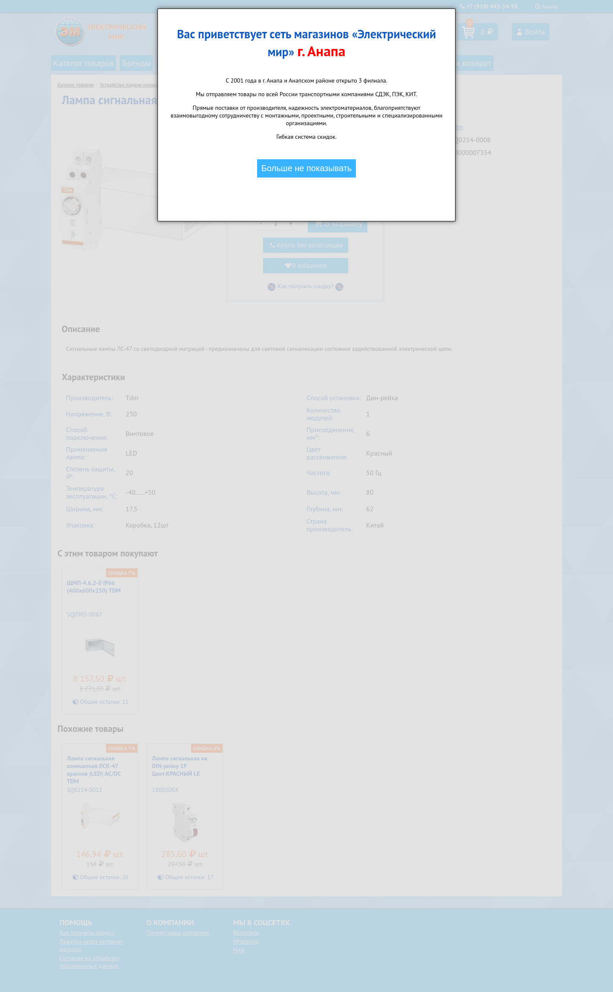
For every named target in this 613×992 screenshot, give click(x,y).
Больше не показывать (306, 168)
